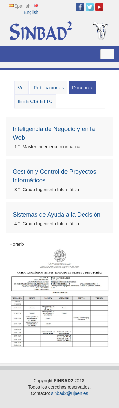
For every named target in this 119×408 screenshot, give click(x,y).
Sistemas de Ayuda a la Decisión (56, 214)
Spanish (22, 6)
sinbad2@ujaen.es (69, 393)
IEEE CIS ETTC (35, 101)
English (31, 12)
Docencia (84, 89)
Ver (21, 87)
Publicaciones (49, 87)
